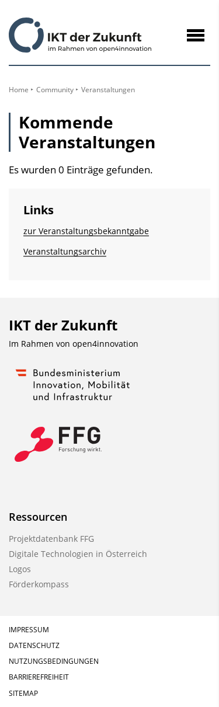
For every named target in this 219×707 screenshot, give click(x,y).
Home (19, 90)
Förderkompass (39, 584)
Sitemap (23, 693)
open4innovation (105, 343)
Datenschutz (34, 645)
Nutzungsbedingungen (54, 661)
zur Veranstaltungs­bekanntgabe (86, 230)
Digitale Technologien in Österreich (78, 553)
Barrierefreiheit (39, 677)
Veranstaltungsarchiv (64, 251)
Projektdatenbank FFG (51, 538)
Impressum (29, 630)
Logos (20, 568)
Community (55, 90)
